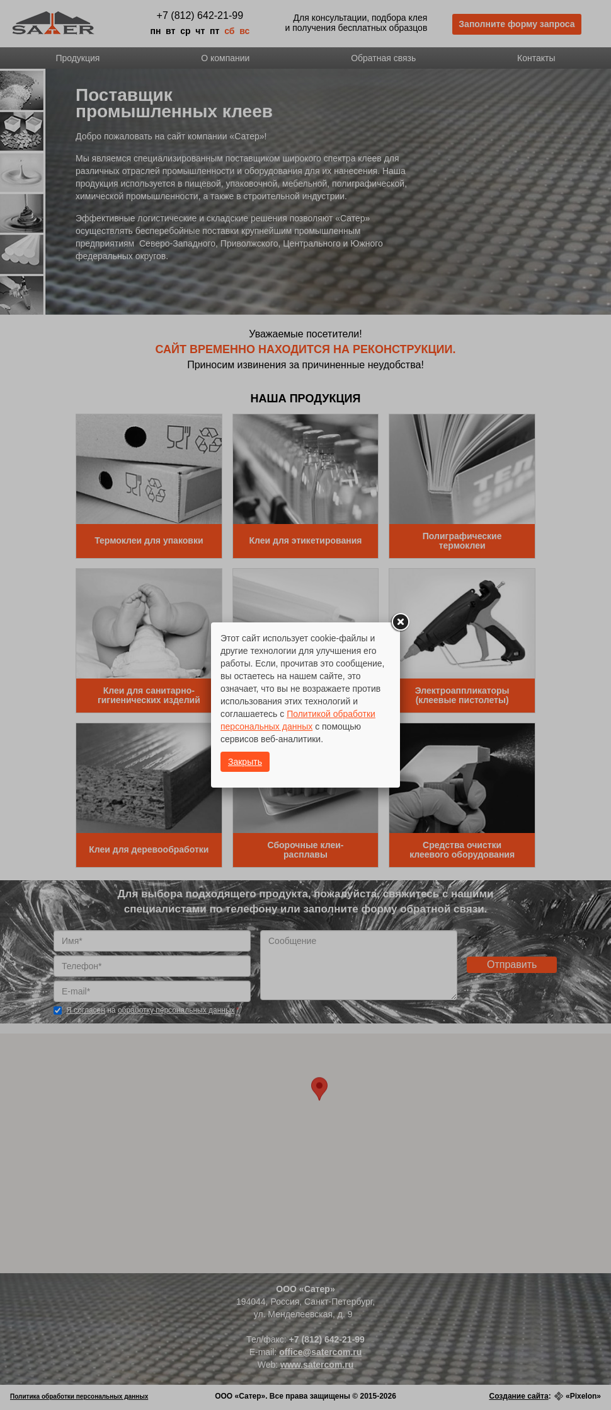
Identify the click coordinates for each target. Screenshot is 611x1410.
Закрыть (245, 762)
